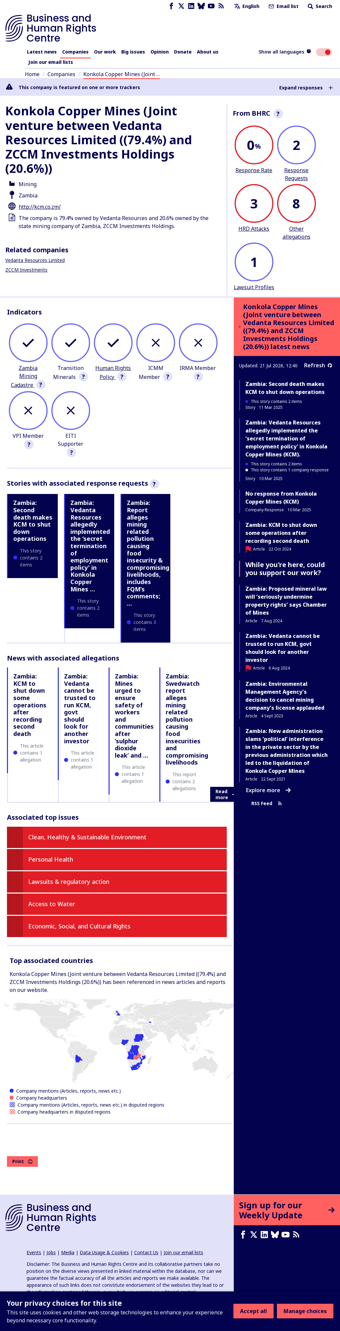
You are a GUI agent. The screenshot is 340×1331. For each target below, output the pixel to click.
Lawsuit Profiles (254, 287)
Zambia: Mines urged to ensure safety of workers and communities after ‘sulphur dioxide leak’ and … (134, 715)
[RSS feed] (221, 6)
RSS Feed (266, 803)
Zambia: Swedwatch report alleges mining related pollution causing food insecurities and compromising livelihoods (187, 719)
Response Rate (253, 170)
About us (207, 52)
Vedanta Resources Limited (35, 260)
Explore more (268, 790)
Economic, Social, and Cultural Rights (79, 926)
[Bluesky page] (201, 6)
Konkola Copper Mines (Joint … (121, 74)
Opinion (159, 52)
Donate (183, 52)
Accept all (253, 1311)
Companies (75, 52)
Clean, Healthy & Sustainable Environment (87, 837)
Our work (105, 52)
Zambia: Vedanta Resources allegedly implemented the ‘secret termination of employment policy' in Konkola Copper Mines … (90, 546)
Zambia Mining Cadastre (24, 376)
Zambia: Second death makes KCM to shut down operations (32, 521)
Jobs (51, 1252)
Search (319, 6)
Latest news (42, 52)
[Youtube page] (211, 6)
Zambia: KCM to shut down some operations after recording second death (29, 705)
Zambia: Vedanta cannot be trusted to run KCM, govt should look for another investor (80, 708)
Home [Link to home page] (32, 74)
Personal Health (50, 859)
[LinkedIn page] (191, 6)
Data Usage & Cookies (104, 1252)
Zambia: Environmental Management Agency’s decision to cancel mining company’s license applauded (284, 695)
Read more (226, 794)
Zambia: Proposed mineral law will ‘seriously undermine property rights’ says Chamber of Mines (286, 600)
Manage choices (305, 1311)
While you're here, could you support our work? (285, 568)
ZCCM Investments (26, 270)
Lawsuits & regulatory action (68, 882)
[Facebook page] (171, 6)
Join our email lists (50, 62)
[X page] (181, 6)
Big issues (133, 52)
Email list (282, 6)
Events (34, 1252)
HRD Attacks (253, 228)
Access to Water (51, 904)
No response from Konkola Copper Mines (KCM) (281, 497)
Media (67, 1252)
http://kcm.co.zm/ (40, 206)
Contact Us (146, 1252)
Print (22, 1161)
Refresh (318, 365)
